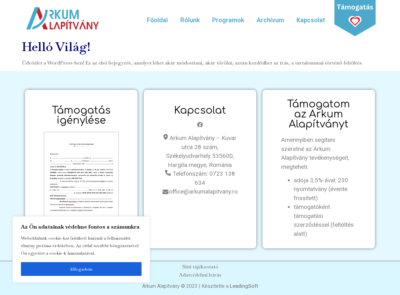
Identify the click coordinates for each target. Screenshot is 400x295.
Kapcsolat (311, 20)
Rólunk (190, 20)
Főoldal (157, 20)
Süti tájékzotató (200, 266)
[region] (81, 249)
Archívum (270, 20)
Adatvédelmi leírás (200, 275)
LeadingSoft (244, 286)
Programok (228, 20)
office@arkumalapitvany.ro (203, 191)
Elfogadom (81, 269)
